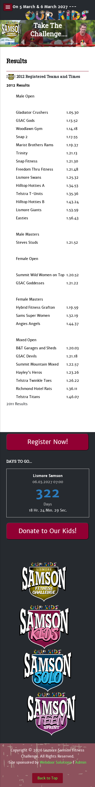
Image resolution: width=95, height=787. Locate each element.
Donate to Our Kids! (47, 531)
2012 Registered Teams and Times (48, 76)
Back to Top (47, 778)
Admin (80, 762)
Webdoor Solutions (56, 762)
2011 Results (17, 404)
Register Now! (47, 442)
